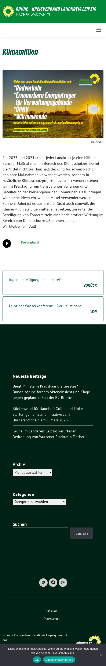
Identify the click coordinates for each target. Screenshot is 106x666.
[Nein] (101, 655)
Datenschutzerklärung (59, 659)
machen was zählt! (33, 14)
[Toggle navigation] (98, 29)
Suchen (20, 524)
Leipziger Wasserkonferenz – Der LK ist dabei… (53, 308)
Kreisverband (30, 242)
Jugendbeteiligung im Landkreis (53, 282)
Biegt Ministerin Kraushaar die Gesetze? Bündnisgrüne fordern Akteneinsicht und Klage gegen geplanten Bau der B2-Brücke (51, 392)
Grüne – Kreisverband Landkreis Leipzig (56, 9)
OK (37, 659)
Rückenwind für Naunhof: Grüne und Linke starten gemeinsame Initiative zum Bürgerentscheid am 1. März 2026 (48, 414)
